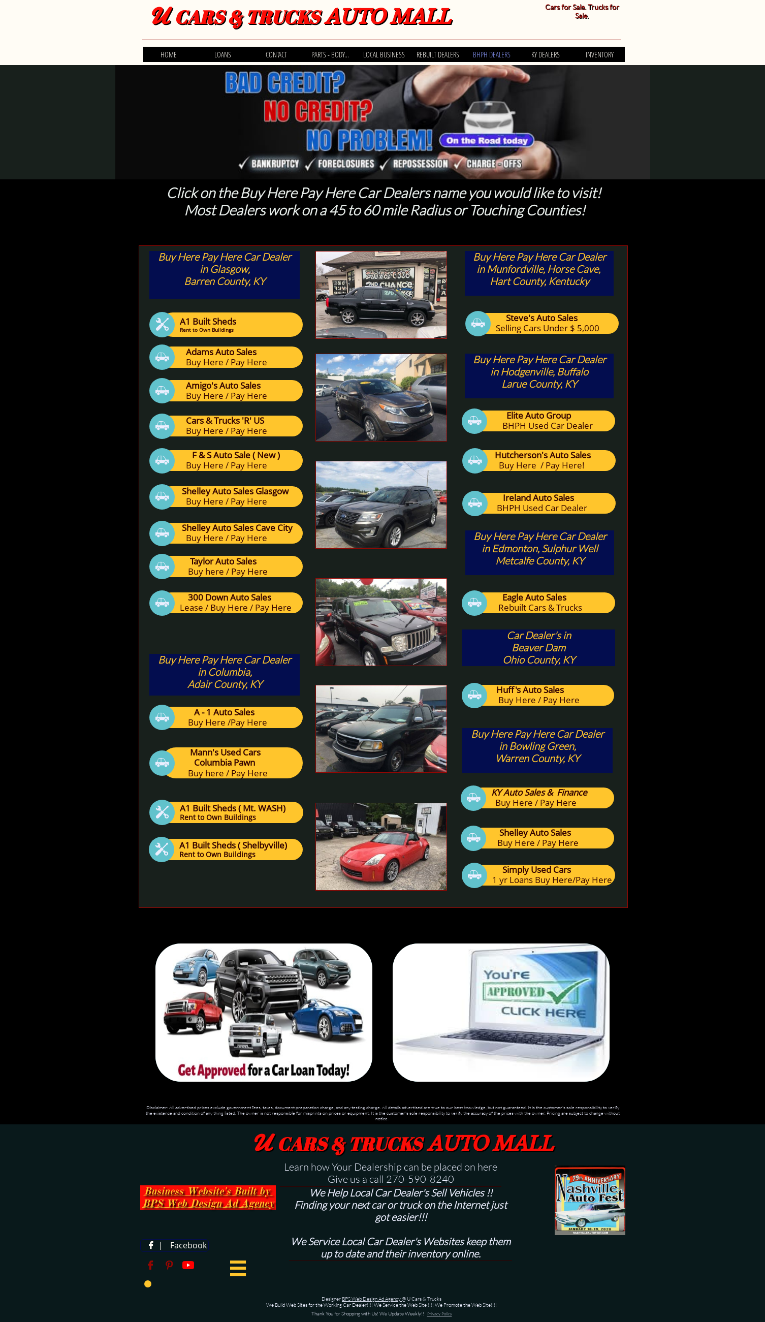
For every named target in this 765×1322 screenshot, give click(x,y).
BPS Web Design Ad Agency (372, 1299)
